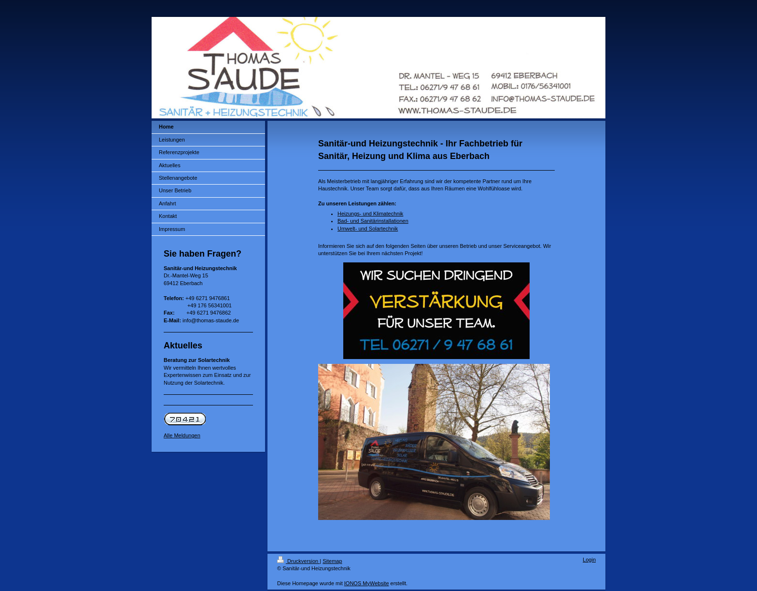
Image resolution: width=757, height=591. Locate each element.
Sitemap (332, 561)
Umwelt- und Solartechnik (367, 228)
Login (589, 559)
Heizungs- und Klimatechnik (370, 213)
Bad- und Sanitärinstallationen (372, 221)
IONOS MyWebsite (366, 583)
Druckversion (298, 561)
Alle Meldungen (182, 435)
